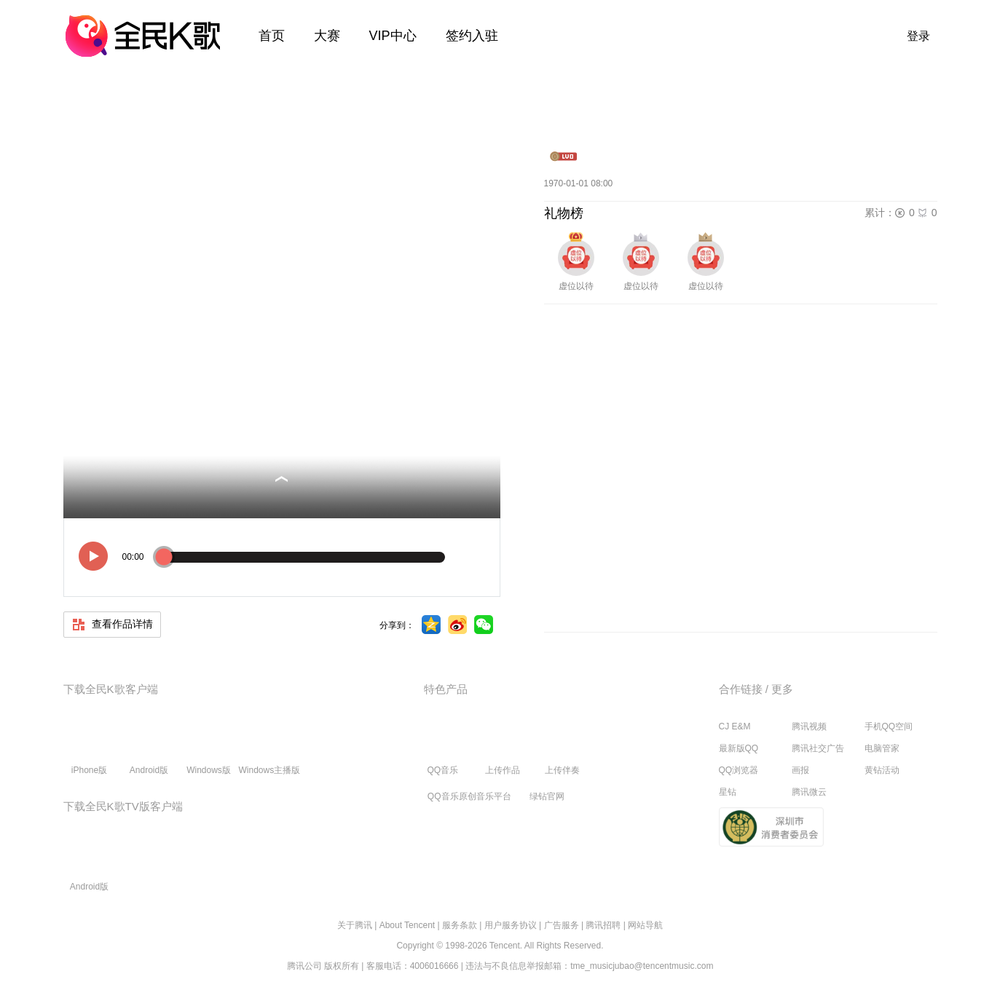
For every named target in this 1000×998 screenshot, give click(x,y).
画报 (800, 770)
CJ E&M (735, 726)
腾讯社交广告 (818, 748)
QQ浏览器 (739, 770)
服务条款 (459, 925)
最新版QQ (739, 748)
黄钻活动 (882, 770)
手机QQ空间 (889, 726)
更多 (782, 689)
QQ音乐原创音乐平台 (469, 796)
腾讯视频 (809, 726)
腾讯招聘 (603, 925)
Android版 (149, 747)
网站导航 (645, 925)
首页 (272, 35)
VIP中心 (393, 35)
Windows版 (208, 747)
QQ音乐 (443, 747)
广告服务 (561, 925)
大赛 (327, 35)
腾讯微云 (809, 792)
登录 (918, 36)
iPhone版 (90, 747)
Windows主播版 (270, 747)
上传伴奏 (562, 747)
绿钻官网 (546, 796)
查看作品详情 (112, 624)
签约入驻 (472, 35)
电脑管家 (882, 748)
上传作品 (502, 747)
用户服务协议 (510, 925)
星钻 (727, 792)
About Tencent (407, 925)
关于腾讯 (354, 925)
